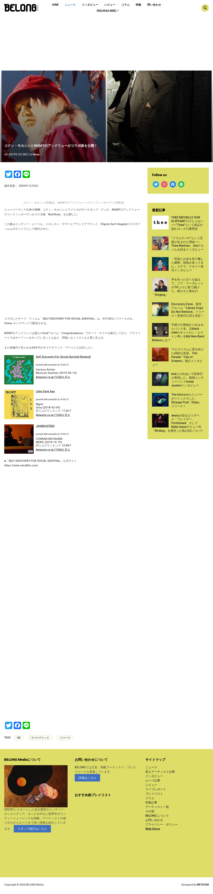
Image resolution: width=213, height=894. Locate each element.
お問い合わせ (154, 820)
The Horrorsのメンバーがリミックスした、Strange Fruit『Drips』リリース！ (187, 400)
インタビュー (90, 4)
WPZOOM (203, 884)
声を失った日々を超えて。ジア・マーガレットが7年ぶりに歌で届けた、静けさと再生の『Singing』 (178, 287)
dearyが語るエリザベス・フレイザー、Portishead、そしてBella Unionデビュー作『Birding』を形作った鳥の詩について (177, 423)
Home (55, 4)
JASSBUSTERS (45, 426)
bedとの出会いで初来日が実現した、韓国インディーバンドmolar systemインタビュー (187, 379)
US (18, 737)
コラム (125, 4)
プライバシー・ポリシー (161, 824)
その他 (149, 811)
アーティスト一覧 (157, 807)
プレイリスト (154, 793)
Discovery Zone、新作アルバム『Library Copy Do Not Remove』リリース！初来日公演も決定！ (187, 309)
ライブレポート (155, 789)
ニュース (70, 4)
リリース (65, 737)
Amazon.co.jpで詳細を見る (53, 377)
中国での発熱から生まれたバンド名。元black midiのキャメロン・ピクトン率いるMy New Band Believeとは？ (178, 332)
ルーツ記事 (152, 780)
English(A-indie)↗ (108, 10)
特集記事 (151, 802)
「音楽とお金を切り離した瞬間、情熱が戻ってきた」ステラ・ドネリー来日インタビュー (187, 264)
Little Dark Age (45, 391)
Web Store (152, 829)
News (36, 154)
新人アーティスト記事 (160, 771)
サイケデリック (40, 737)
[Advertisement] (106, 43)
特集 (138, 4)
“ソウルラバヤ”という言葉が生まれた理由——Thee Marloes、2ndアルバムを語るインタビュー (187, 243)
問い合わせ (154, 4)
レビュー (109, 4)
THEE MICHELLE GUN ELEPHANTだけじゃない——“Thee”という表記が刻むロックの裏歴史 (187, 223)
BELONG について (157, 815)
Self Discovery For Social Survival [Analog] (63, 356)
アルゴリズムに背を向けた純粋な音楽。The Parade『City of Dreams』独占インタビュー (178, 357)
